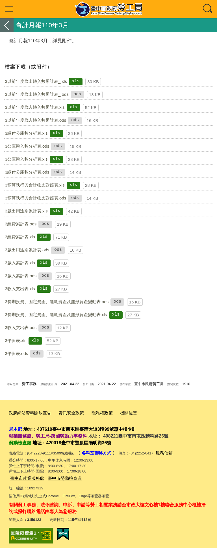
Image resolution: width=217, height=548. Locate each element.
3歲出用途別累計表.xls (26, 210)
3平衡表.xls (16, 340)
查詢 (208, 9)
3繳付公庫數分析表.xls (26, 133)
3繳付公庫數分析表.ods (27, 172)
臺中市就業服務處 (25, 475)
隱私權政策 (92, 413)
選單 (9, 9)
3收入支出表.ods (21, 327)
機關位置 (115, 413)
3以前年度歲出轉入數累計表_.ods (37, 94)
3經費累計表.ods (21, 223)
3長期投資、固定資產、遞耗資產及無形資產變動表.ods (57, 301)
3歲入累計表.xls (20, 262)
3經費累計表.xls (20, 236)
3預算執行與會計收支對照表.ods (35, 198)
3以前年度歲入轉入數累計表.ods (35, 120)
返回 (7, 25)
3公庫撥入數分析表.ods (27, 146)
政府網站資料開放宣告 (27, 413)
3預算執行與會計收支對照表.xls (35, 185)
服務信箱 (159, 451)
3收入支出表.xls (20, 288)
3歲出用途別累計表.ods (27, 249)
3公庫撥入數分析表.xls (26, 159)
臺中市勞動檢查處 (58, 475)
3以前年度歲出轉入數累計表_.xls (36, 81)
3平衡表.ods (16, 353)
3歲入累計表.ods (21, 275)
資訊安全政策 (64, 413)
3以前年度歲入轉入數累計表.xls (35, 107)
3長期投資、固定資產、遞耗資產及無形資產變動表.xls (56, 314)
